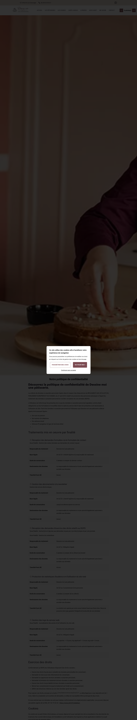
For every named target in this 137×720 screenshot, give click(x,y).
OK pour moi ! (80, 365)
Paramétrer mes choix (60, 365)
